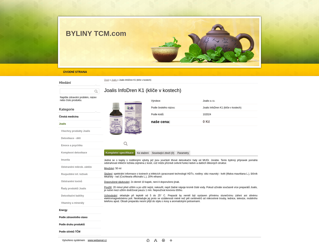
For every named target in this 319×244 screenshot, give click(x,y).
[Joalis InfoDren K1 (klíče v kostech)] (125, 123)
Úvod (106, 80)
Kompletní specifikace (120, 152)
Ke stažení (143, 153)
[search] (96, 91)
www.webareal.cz (97, 240)
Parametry (183, 153)
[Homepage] (75, 72)
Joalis (114, 80)
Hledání (65, 82)
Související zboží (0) (163, 153)
